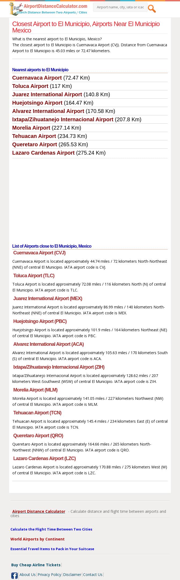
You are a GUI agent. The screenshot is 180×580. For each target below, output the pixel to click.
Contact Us (92, 574)
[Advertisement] (90, 198)
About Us (28, 574)
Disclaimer (72, 574)
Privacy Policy (49, 574)
